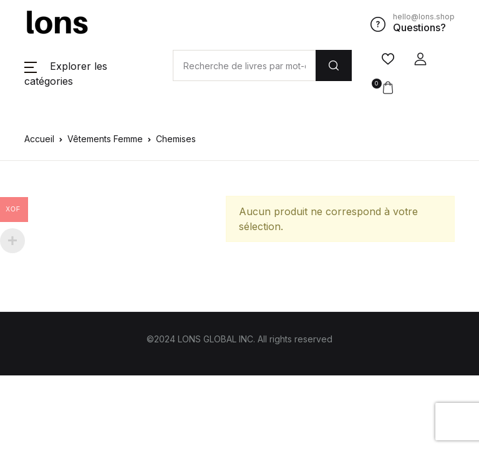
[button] (420, 59)
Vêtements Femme (105, 138)
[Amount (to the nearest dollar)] (244, 65)
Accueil (39, 138)
